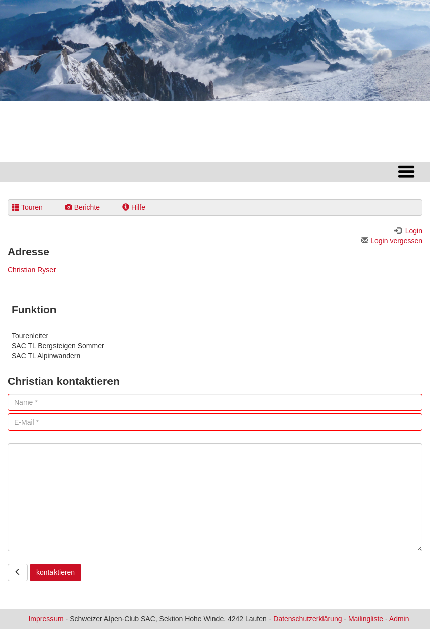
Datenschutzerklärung (307, 619)
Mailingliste (365, 619)
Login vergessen (391, 241)
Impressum (45, 619)
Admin (399, 619)
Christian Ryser (32, 270)
